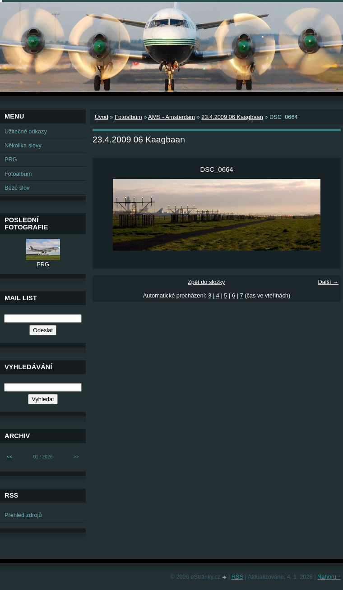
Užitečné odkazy (26, 131)
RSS (237, 576)
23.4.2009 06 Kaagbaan (232, 117)
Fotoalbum (128, 117)
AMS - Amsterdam (171, 117)
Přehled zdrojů (23, 515)
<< (9, 456)
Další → (328, 282)
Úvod (101, 117)
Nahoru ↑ (329, 576)
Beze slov (17, 187)
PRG (11, 159)
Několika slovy (23, 145)
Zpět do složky (206, 282)
